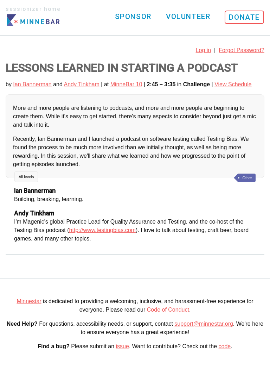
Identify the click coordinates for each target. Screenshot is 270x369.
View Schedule (233, 84)
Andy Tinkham (81, 84)
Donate (244, 17)
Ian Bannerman (32, 84)
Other (247, 178)
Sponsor (133, 16)
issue (122, 346)
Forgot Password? (241, 50)
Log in (203, 50)
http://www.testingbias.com (102, 230)
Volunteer (188, 16)
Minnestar (29, 301)
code (225, 346)
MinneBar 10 (126, 84)
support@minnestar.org (203, 324)
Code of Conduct (168, 310)
